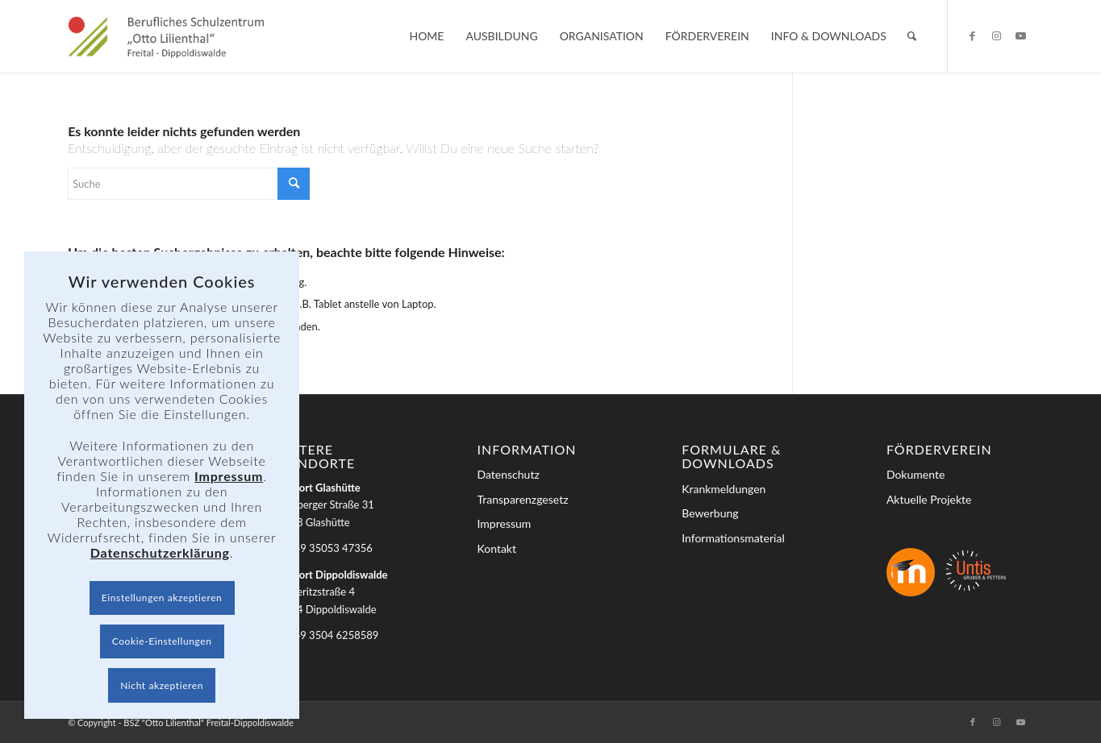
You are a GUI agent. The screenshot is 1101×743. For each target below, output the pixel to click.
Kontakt (497, 548)
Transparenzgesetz (523, 499)
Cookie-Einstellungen (162, 641)
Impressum (505, 523)
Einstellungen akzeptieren (162, 597)
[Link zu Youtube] (1021, 35)
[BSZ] (166, 36)
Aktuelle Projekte (929, 499)
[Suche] (912, 36)
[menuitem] (426, 36)
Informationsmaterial (733, 538)
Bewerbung (710, 513)
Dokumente (915, 474)
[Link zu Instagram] (997, 35)
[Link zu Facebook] (973, 35)
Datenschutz (509, 474)
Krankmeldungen (723, 489)
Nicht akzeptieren (161, 685)
